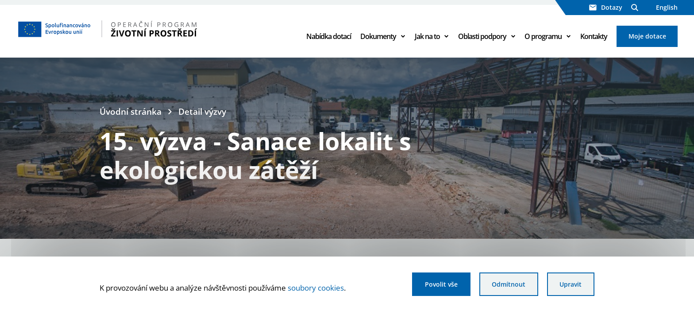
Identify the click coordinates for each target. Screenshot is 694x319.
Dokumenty (378, 36)
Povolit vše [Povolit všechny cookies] (441, 284)
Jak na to (427, 36)
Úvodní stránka (131, 111)
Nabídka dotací (328, 36)
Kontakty (593, 36)
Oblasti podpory (482, 36)
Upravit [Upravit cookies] (570, 284)
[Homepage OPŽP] (145, 29)
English (667, 7)
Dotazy (605, 7)
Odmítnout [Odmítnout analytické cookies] (508, 284)
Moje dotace (647, 36)
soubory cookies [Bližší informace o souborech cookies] (316, 287)
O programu (543, 36)
